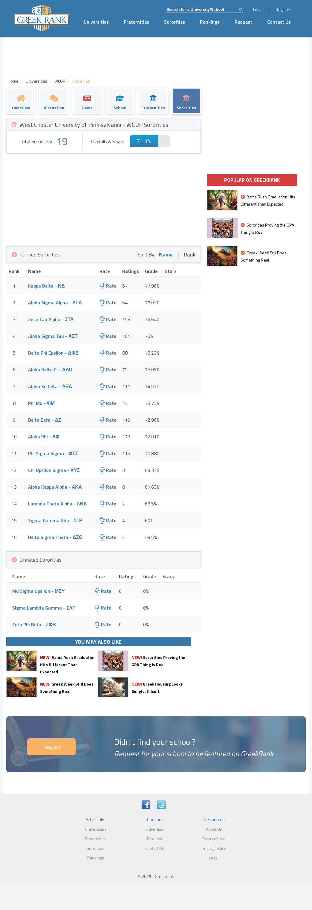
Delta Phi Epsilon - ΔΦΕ (53, 352)
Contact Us (279, 21)
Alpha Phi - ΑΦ (43, 436)
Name (166, 254)
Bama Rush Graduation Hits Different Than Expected (68, 664)
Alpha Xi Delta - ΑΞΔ (50, 386)
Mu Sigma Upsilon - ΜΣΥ (38, 591)
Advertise (154, 829)
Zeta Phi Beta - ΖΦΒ (34, 624)
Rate (108, 285)
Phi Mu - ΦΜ (41, 403)
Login (258, 9)
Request (243, 21)
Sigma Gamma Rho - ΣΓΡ (55, 520)
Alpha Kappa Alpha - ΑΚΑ (55, 486)
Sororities (174, 21)
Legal (213, 858)
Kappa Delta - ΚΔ (46, 285)
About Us (214, 829)
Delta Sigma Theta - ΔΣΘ (55, 537)
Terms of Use (214, 838)
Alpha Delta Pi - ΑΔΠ (50, 369)
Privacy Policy (214, 848)
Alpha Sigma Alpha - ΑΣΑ (55, 302)
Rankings (210, 21)
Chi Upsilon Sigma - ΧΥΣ (54, 470)
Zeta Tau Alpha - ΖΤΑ (51, 319)
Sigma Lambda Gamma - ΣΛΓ (43, 607)
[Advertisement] (103, 198)
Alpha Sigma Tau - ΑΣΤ (53, 336)
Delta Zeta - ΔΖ (44, 419)
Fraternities (136, 21)
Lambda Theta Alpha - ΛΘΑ (57, 503)
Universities (96, 21)
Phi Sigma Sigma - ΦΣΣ (53, 453)
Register (283, 9)
